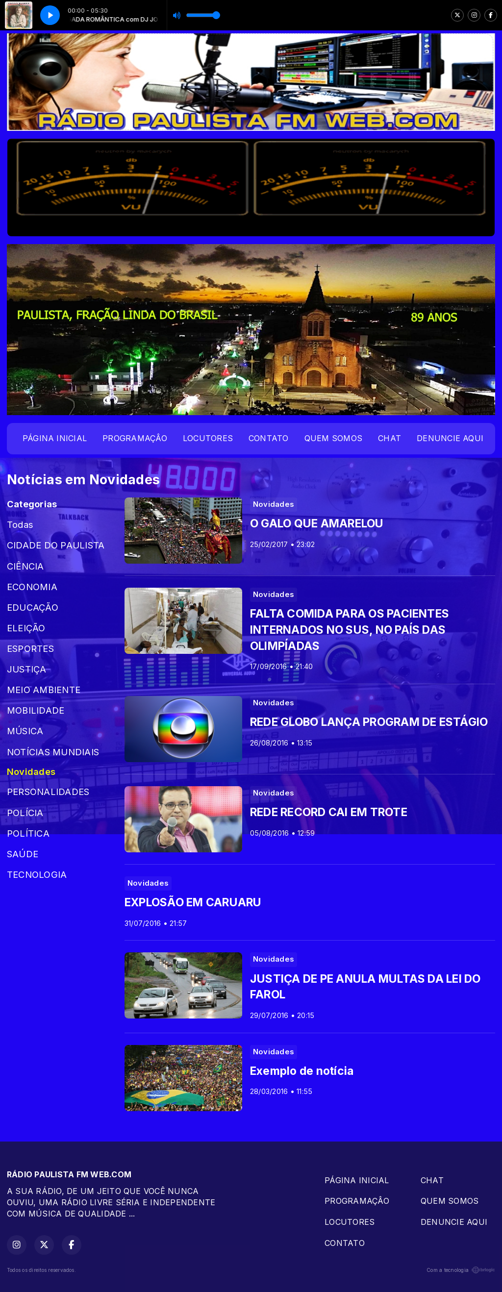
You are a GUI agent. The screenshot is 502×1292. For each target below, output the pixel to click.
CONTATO (269, 438)
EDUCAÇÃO (32, 607)
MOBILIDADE (35, 710)
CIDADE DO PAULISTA (55, 545)
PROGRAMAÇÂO (134, 438)
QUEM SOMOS (333, 438)
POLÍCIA (25, 812)
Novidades (31, 771)
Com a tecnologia (461, 1270)
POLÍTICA (28, 833)
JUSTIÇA (27, 669)
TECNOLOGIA (37, 874)
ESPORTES (30, 648)
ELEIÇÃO (26, 627)
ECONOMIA (32, 586)
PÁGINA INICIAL (55, 438)
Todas (20, 524)
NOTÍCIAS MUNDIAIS (53, 751)
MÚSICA (25, 730)
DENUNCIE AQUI (450, 438)
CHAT (389, 438)
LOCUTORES (208, 438)
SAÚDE (22, 853)
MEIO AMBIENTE (43, 689)
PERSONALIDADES (48, 791)
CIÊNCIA (25, 566)
